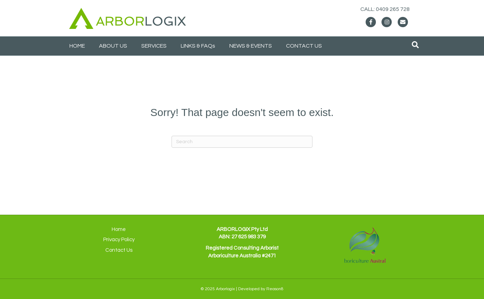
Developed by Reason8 (261, 289)
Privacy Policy (119, 239)
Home (119, 229)
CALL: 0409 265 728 (391, 9)
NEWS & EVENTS (250, 46)
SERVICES (154, 46)
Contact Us (118, 250)
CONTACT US (304, 46)
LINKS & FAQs (198, 46)
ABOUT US (113, 46)
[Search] (415, 44)
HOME (77, 46)
